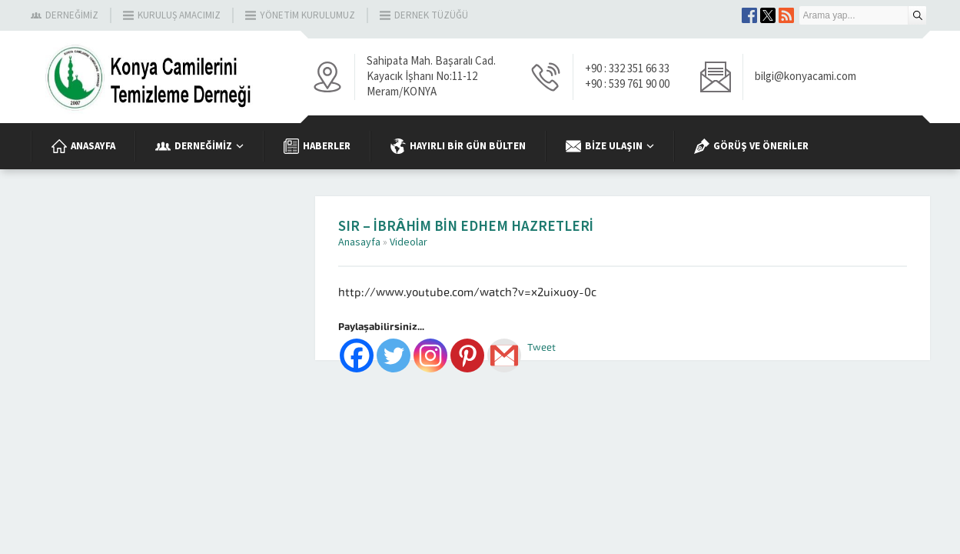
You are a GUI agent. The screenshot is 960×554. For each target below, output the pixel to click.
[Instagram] (430, 355)
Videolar (408, 242)
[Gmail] (504, 355)
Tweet (541, 347)
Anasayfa (359, 242)
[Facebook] (357, 355)
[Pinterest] (467, 355)
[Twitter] (393, 355)
